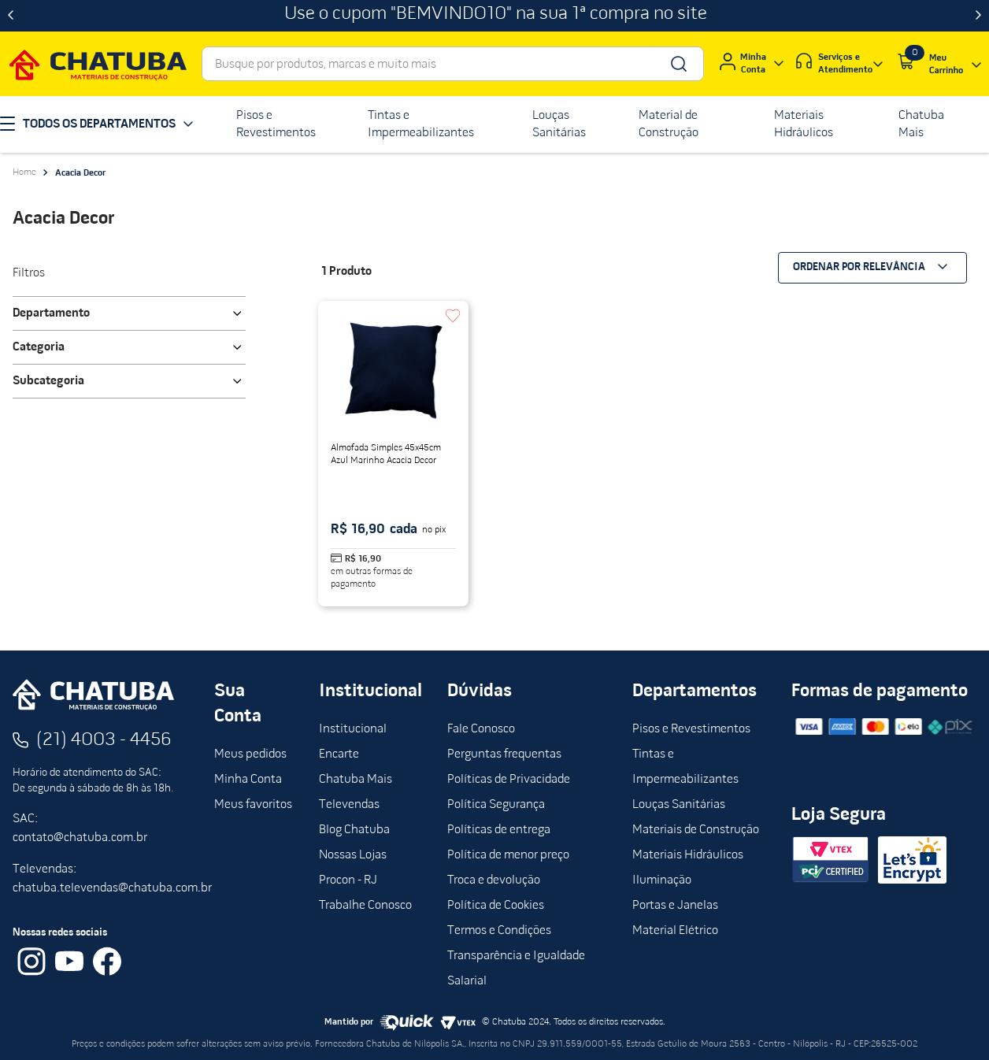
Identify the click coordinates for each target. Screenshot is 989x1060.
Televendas (349, 805)
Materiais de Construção (695, 830)
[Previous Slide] (10, 16)
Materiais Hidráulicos (687, 855)
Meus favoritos (253, 805)
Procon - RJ (348, 880)
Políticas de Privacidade (508, 779)
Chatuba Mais (355, 779)
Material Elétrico (675, 931)
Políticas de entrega (498, 830)
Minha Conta (248, 779)
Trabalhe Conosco (365, 905)
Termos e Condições (499, 931)
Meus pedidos (250, 754)
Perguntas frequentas (504, 754)
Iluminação (661, 880)
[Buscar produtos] (678, 63)
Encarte (339, 754)
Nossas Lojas (353, 855)
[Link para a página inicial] (24, 172)
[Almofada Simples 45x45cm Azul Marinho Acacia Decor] (393, 453)
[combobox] (453, 63)
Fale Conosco (481, 729)
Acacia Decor (80, 173)
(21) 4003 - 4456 (104, 740)
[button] (129, 313)
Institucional (353, 729)
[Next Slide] (978, 16)
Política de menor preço (508, 855)
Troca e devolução (493, 880)
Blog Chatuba (354, 830)
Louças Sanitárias (678, 805)
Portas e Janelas (675, 905)
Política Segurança (496, 805)
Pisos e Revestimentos (691, 729)
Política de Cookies (495, 905)
